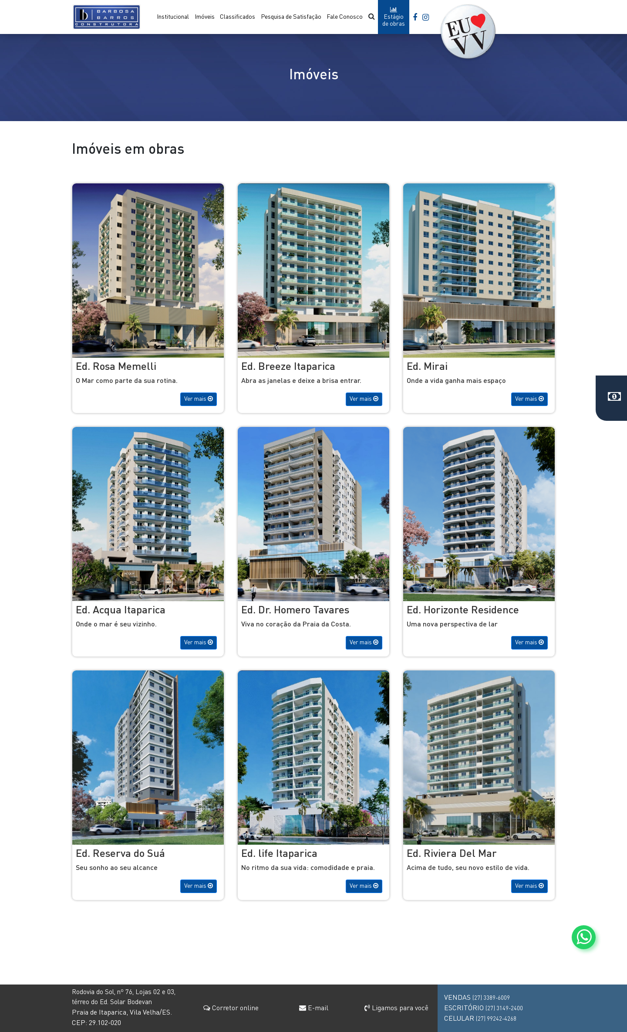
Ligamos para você (396, 1008)
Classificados (237, 17)
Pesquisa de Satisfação (291, 17)
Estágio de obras (393, 17)
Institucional (173, 17)
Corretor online (231, 1008)
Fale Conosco (345, 17)
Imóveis (205, 17)
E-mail (313, 1008)
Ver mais (198, 399)
